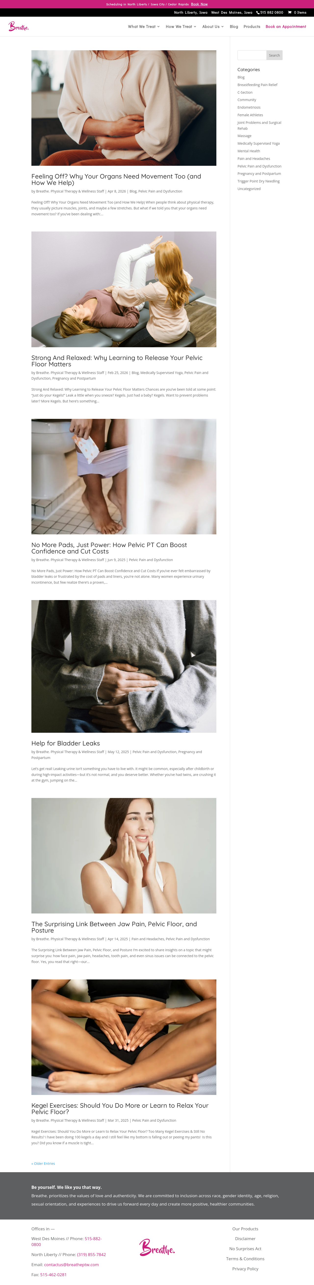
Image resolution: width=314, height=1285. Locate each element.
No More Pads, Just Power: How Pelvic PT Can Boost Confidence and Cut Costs (109, 548)
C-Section (244, 92)
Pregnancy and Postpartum (74, 378)
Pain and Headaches (147, 939)
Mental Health (248, 151)
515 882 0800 (271, 13)
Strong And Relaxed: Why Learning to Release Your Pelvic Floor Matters (117, 361)
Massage (244, 135)
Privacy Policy (245, 1269)
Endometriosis (249, 107)
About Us (211, 27)
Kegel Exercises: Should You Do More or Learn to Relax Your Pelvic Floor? (120, 1108)
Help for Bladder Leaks (65, 743)
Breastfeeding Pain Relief (257, 84)
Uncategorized (249, 188)
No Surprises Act (245, 1248)
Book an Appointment (286, 27)
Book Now (199, 4)
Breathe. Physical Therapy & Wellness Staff (70, 191)
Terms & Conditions (245, 1258)
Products (252, 27)
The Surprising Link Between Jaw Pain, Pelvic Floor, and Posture (114, 927)
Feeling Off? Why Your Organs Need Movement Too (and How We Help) (116, 179)
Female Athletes (250, 115)
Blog (234, 27)
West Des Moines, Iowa (231, 13)
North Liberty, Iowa (191, 13)
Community (246, 99)
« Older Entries (43, 1163)
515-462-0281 (53, 1274)
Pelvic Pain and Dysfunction (160, 191)
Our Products (245, 1229)
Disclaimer (245, 1238)
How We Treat (179, 27)
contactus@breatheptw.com (71, 1264)
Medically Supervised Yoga (162, 372)
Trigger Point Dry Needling (258, 181)
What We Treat (142, 27)
